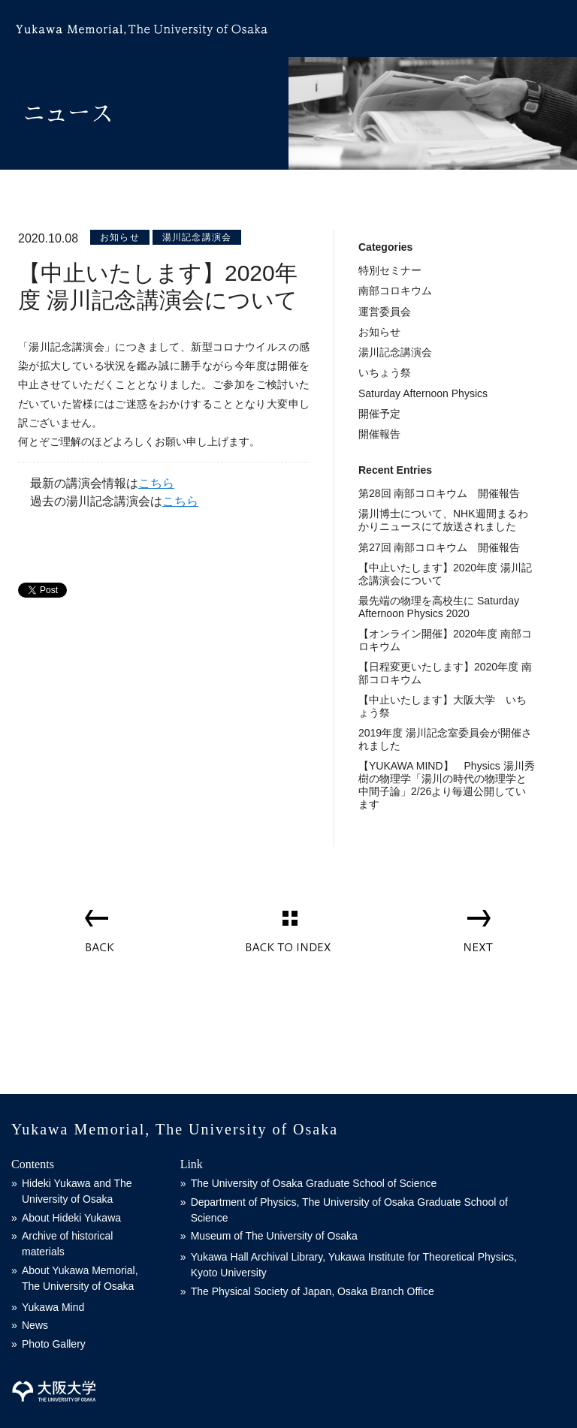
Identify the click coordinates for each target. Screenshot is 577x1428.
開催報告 (379, 434)
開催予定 (379, 414)
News (35, 1325)
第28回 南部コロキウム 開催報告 (439, 493)
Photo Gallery (54, 1344)
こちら (156, 483)
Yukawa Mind (53, 1307)
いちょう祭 (384, 372)
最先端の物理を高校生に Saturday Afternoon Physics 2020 (438, 607)
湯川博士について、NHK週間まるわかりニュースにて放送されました (443, 520)
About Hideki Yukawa (71, 1218)
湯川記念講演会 (196, 237)
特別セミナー (389, 270)
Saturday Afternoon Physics (423, 393)
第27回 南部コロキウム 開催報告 (439, 547)
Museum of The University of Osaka (274, 1236)
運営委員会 (384, 312)
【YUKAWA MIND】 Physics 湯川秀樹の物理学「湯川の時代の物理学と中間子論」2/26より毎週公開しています (446, 784)
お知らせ (120, 237)
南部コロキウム (395, 291)
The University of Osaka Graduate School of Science (314, 1183)
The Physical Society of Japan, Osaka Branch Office (312, 1291)
